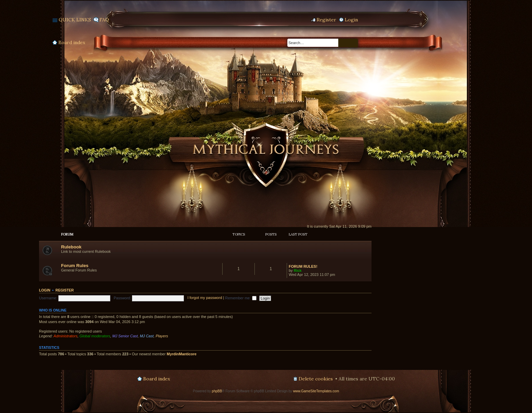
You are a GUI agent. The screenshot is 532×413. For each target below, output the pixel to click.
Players (162, 336)
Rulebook (71, 246)
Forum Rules (75, 265)
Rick (298, 270)
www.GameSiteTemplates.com (316, 391)
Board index (71, 42)
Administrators (65, 336)
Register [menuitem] (326, 20)
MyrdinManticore (181, 354)
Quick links (75, 20)
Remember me (240, 298)
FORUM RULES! (303, 266)
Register (65, 290)
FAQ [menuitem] (104, 20)
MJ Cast (146, 336)
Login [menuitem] (351, 20)
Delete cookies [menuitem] (316, 379)
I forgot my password (204, 298)
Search (343, 43)
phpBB (217, 391)
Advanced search (353, 43)
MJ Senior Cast (125, 336)
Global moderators (94, 336)
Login (44, 290)
